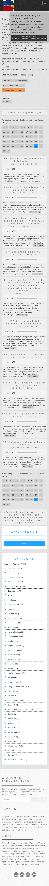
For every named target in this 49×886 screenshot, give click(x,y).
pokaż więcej (35, 212)
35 (27, 141)
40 (8, 146)
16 (22, 132)
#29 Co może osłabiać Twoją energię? (24, 443)
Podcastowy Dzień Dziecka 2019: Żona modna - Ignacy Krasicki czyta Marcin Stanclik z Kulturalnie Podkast (24, 285)
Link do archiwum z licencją (14, 830)
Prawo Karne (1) (14, 682)
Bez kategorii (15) (15, 568)
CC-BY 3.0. (40, 827)
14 (13, 132)
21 (4, 137)
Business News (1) (15, 577)
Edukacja (6, 101)
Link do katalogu (20, 80)
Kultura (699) (13, 627)
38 (41, 141)
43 (22, 146)
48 (4, 151)
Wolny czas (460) (15, 750)
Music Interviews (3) (16, 659)
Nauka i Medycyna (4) (16, 673)
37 (36, 141)
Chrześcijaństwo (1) (16, 582)
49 (8, 151)
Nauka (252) (13, 668)
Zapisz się (38, 799)
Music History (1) (15, 655)
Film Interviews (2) (15, 605)
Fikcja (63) (12, 600)
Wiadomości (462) (15, 741)
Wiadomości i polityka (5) (18, 746)
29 (41, 137)
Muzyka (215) (13, 664)
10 (36, 127)
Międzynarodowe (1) (16, 646)
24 (18, 137)
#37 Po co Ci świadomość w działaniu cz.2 (24, 159)
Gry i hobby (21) (14, 609)
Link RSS (7, 80)
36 (31, 141)
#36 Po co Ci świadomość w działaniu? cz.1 (24, 188)
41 (13, 146)
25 (22, 137)
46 (36, 146)
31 (8, 141)
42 (18, 146)
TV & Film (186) (14, 732)
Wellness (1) (13, 737)
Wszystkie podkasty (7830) (15, 564)
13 (8, 132)
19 (36, 132)
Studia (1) (12, 714)
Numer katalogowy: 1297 (13, 85)
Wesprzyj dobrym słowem (13, 90)
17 (27, 132)
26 (27, 137)
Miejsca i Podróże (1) (16, 650)
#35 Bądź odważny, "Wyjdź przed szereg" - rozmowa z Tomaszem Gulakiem (24, 221)
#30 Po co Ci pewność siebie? (24, 413)
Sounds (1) (12, 696)
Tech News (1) (13, 718)
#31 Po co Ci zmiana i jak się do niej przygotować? (24, 383)
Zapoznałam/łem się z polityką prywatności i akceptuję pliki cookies (29, 38)
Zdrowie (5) (12, 755)
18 (31, 132)
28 (36, 137)
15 (18, 132)
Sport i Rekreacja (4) (16, 700)
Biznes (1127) (13, 573)
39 (4, 146)
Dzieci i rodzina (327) (17, 586)
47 (41, 146)
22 (8, 137)
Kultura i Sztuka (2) (16, 632)
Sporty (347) (13, 705)
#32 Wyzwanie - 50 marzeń (24, 354)
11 (41, 127)
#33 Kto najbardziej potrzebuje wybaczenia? (24, 322)
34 (22, 141)
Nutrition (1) (13, 677)
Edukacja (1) (13, 595)
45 (31, 146)
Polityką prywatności (21, 24)
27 (31, 137)
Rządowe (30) (13, 691)
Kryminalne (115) (15, 623)
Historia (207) (13, 614)
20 (41, 132)
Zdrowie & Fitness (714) (17, 760)
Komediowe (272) (15, 618)
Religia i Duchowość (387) (18, 687)
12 (4, 132)
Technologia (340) (15, 723)
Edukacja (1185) (14, 591)
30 (4, 141)
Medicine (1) (13, 641)
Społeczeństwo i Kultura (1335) (20, 709)
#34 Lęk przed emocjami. (24, 251)
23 (13, 137)
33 (18, 141)
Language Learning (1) (17, 636)
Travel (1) (12, 728)
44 (27, 146)
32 (13, 141)
